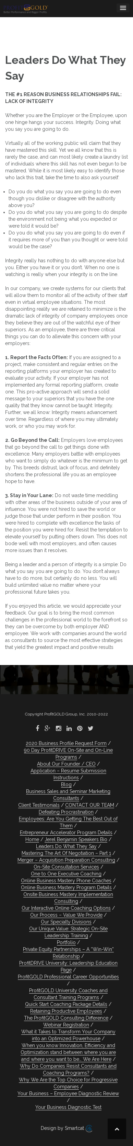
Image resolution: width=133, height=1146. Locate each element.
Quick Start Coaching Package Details (66, 1004)
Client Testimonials (39, 805)
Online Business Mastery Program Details (66, 887)
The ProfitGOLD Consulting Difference (66, 1018)
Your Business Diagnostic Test (68, 1107)
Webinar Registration (66, 1025)
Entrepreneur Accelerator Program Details (66, 832)
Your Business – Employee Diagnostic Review (68, 1093)
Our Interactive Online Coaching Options (66, 908)
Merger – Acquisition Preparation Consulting (66, 860)
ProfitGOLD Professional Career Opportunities (68, 976)
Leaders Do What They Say (66, 846)
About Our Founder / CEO (66, 764)
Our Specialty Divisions (66, 922)
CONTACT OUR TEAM (89, 805)
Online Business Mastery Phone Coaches (66, 880)
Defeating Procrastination (66, 812)
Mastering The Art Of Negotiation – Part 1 (66, 853)
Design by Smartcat (66, 1128)
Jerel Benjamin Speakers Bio (76, 839)
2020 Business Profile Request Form (66, 743)
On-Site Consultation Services (66, 867)
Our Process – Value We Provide (66, 915)
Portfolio (66, 942)
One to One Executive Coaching (66, 873)
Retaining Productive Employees (66, 1011)
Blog (66, 784)
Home (32, 839)
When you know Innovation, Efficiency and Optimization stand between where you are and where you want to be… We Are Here (68, 1052)
